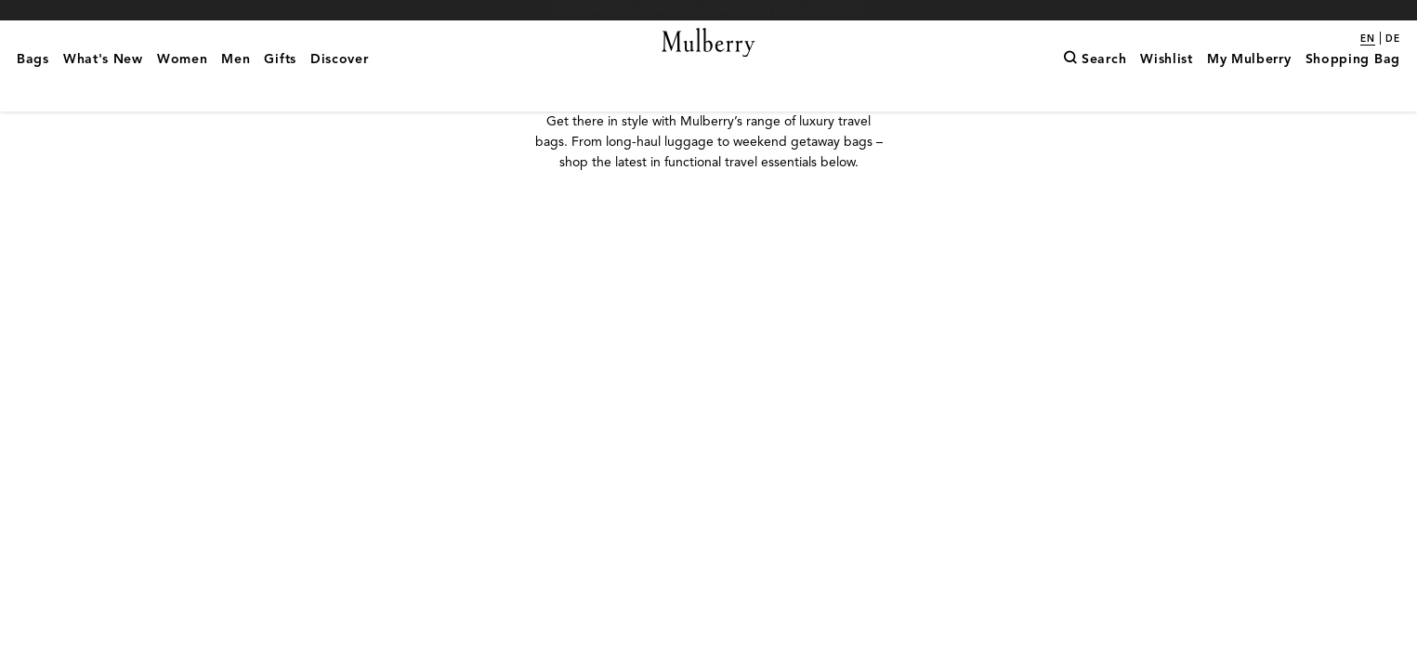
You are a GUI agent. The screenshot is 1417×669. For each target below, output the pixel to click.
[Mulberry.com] (708, 65)
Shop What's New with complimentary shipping (709, 10)
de (1392, 39)
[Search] (1094, 88)
